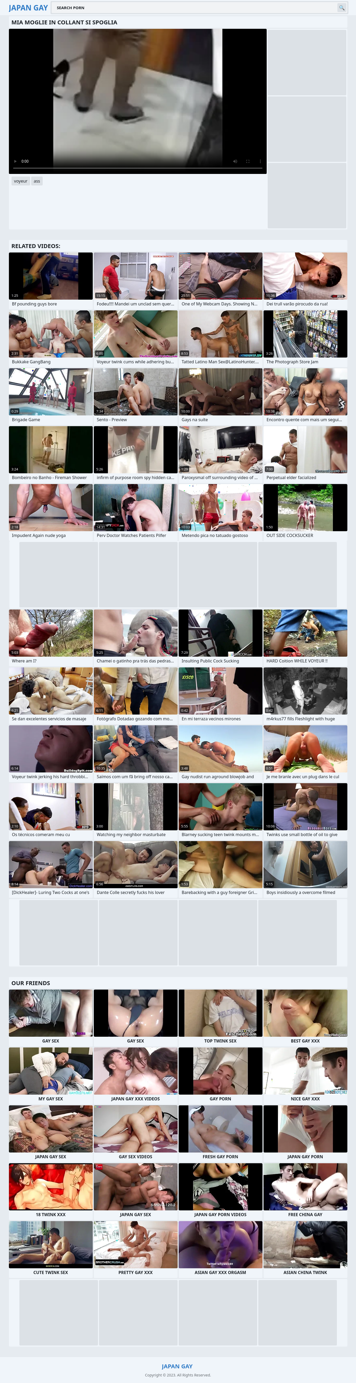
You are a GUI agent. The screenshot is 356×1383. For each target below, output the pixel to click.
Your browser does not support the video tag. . (138, 101)
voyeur (21, 181)
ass (37, 181)
